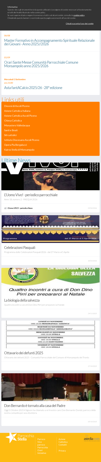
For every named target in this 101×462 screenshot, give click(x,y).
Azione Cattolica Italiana (17, 110)
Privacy (62, 450)
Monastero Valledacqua (17, 125)
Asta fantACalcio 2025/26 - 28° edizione (33, 88)
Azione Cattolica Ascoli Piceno (20, 115)
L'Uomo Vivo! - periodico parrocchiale (30, 195)
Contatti (63, 444)
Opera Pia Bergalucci (15, 144)
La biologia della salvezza (21, 300)
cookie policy (79, 15)
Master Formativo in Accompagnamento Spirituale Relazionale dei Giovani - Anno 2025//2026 (49, 42)
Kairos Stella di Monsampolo (19, 149)
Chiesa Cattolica (13, 120)
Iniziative (41, 453)
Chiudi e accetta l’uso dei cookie (80, 23)
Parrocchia (42, 447)
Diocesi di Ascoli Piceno (17, 106)
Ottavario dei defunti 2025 (23, 353)
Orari (40, 450)
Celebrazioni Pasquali (19, 247)
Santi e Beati (11, 130)
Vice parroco (41, 443)
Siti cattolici (10, 135)
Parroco (41, 439)
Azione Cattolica (63, 440)
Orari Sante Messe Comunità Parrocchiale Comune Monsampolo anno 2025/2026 (41, 64)
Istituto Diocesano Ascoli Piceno (21, 140)
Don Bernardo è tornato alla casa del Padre (34, 405)
